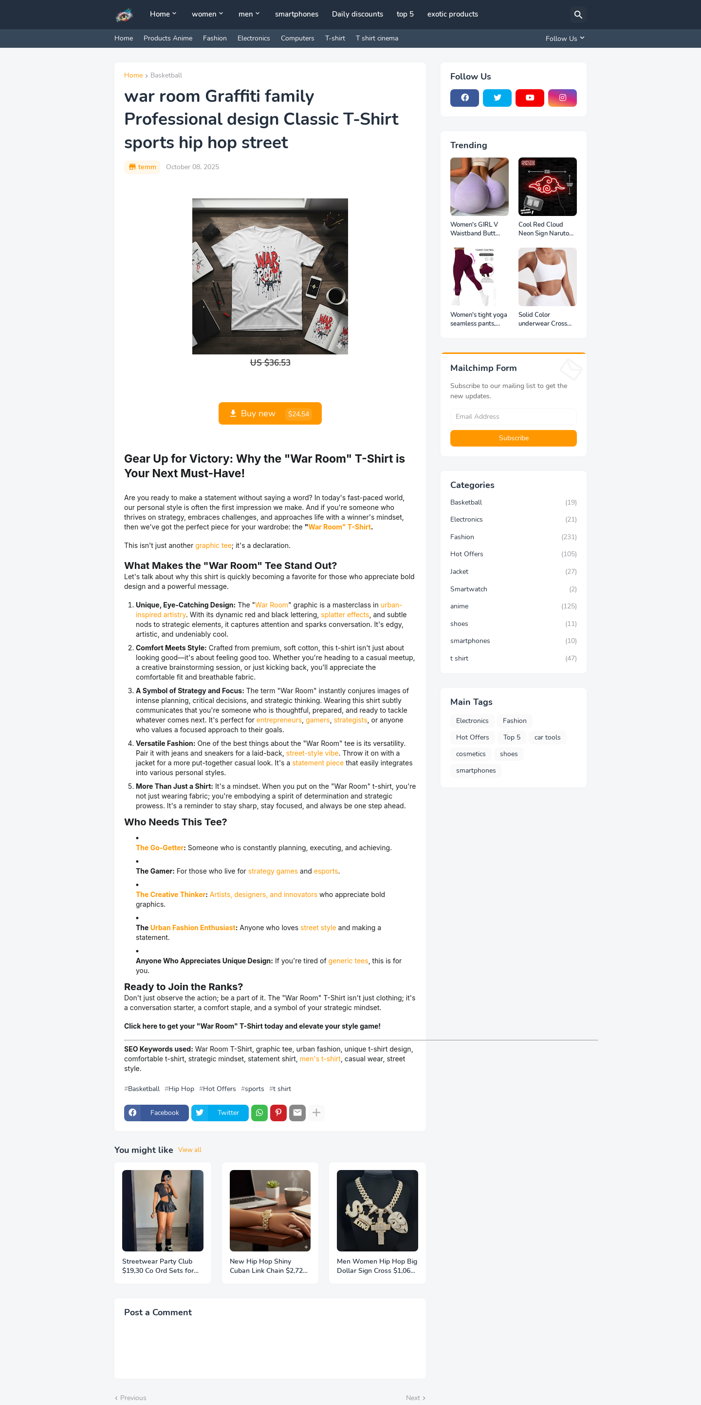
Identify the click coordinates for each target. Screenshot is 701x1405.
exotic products (452, 14)
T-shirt (335, 38)
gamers (318, 720)
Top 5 (511, 737)
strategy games (273, 871)
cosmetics (471, 754)
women (204, 14)
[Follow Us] (564, 38)
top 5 (405, 14)
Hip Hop (181, 1089)
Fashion (215, 38)
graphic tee (213, 545)
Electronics (254, 38)
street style (318, 927)
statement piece (318, 763)
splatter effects (345, 614)
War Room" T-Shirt (339, 527)
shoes (513, 624)
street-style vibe (312, 753)
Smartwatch (513, 589)
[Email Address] (513, 417)
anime (513, 606)
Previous (133, 1398)
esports (326, 871)
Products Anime (168, 38)
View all (190, 1150)
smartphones (296, 14)
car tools (548, 737)
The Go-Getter (160, 847)
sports (254, 1089)
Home (160, 14)
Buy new (276, 414)
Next (413, 1398)
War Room (271, 605)
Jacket (513, 572)
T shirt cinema (377, 38)
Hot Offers (219, 1089)
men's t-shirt (320, 1058)
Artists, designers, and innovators (263, 894)
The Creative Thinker (170, 894)
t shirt (282, 1089)
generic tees (349, 960)
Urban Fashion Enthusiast (193, 927)
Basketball (166, 76)
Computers (297, 38)
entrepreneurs (279, 720)
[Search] (578, 14)
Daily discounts (357, 14)
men (246, 14)
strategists (351, 720)
